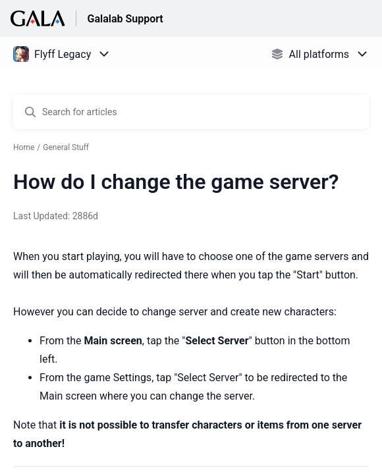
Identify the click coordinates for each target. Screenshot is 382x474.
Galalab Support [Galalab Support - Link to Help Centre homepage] (125, 19)
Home (23, 147)
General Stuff (66, 147)
